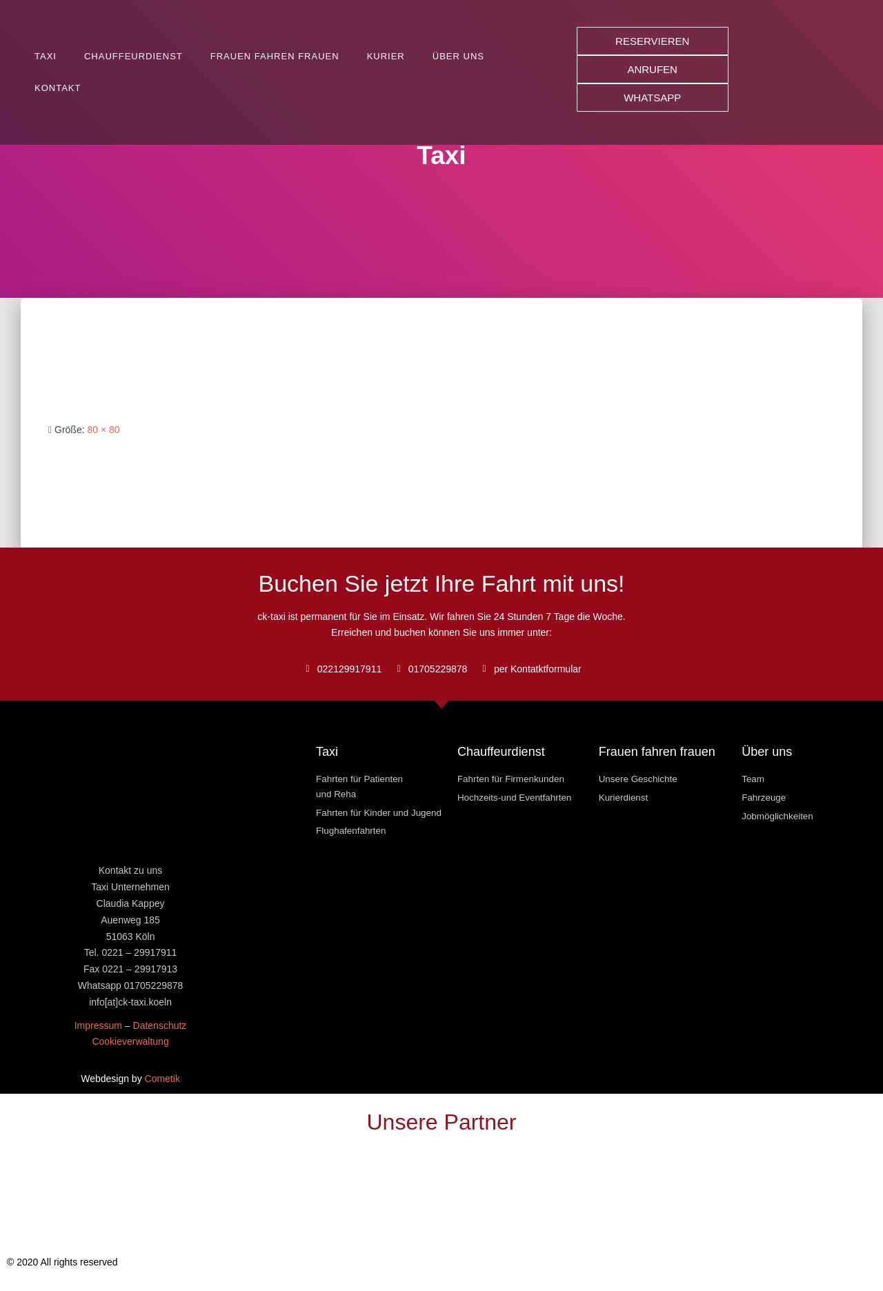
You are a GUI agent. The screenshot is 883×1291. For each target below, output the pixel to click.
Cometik (162, 1078)
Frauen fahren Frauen (274, 56)
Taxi (45, 56)
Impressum (98, 1025)
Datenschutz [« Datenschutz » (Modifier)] (160, 1025)
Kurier (386, 56)
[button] (652, 41)
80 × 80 (103, 429)
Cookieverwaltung (130, 1041)
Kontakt (57, 88)
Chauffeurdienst (133, 56)
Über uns (458, 56)
